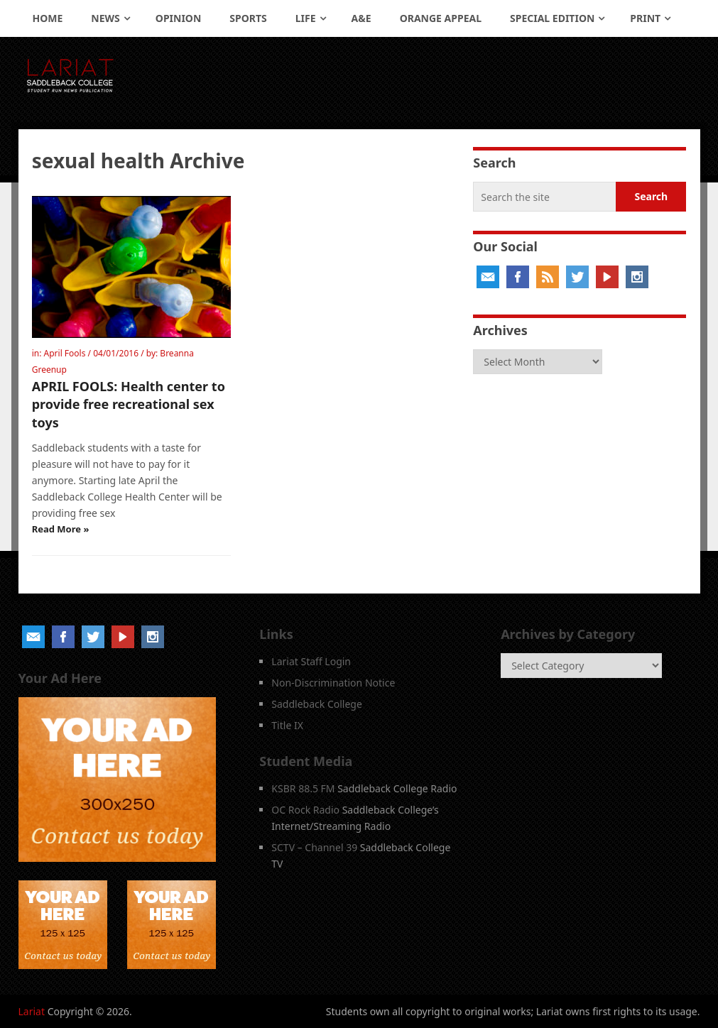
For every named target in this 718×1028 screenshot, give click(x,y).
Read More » (60, 529)
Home (48, 18)
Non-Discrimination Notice (333, 682)
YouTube (607, 277)
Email (488, 277)
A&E (361, 18)
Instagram (637, 277)
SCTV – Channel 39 (314, 847)
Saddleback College (316, 704)
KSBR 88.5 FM (302, 788)
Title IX (287, 725)
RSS (547, 277)
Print (645, 18)
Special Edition (552, 18)
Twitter (577, 277)
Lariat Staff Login (311, 661)
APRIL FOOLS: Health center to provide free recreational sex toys (128, 404)
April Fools (65, 353)
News (105, 18)
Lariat (31, 1011)
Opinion (179, 18)
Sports (247, 18)
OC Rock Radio (305, 809)
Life (305, 18)
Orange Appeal (441, 18)
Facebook (517, 277)
